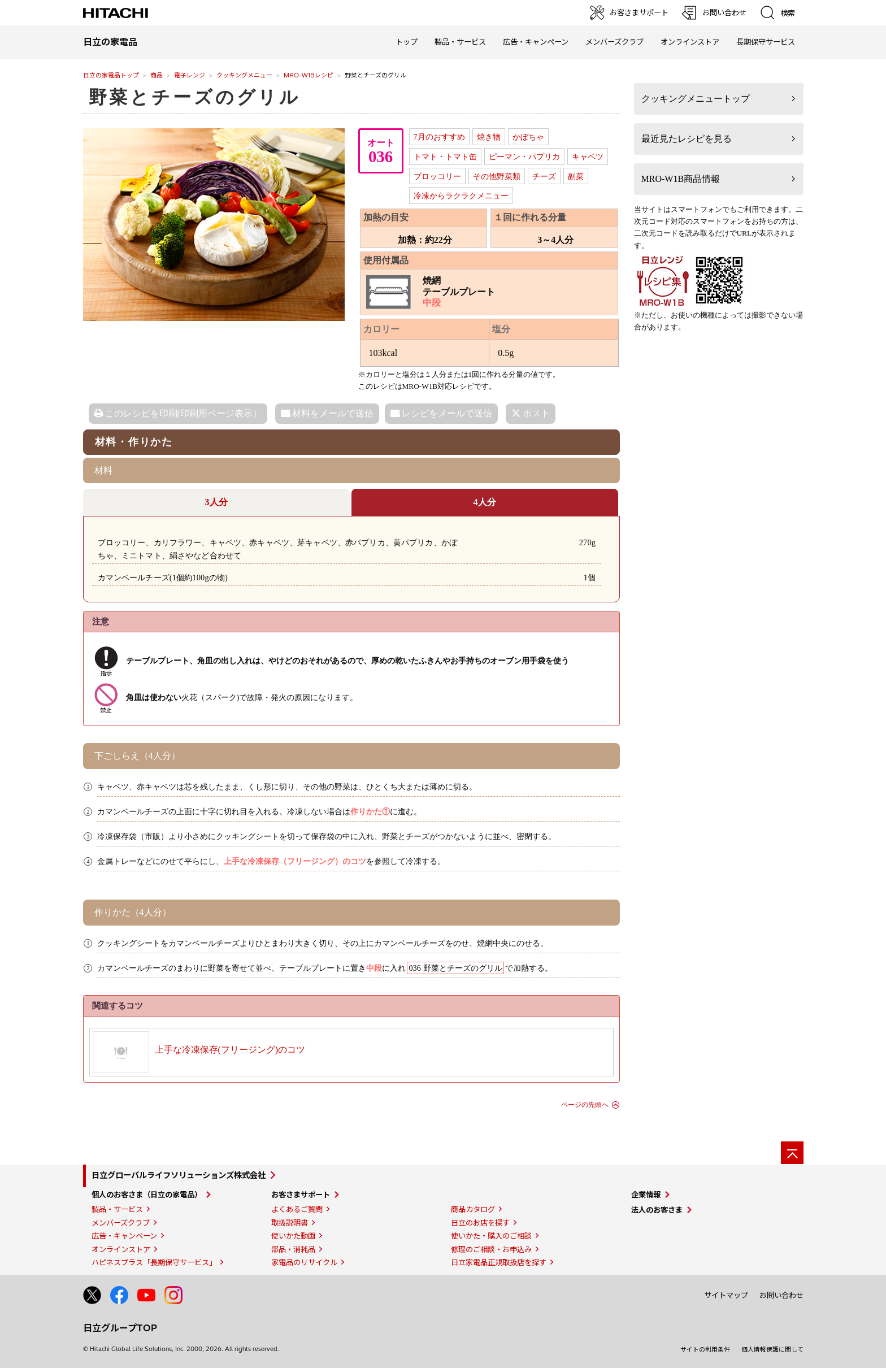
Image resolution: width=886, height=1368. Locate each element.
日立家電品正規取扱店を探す (498, 1262)
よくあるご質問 (297, 1209)
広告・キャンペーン (124, 1235)
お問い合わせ (781, 1295)
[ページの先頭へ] (792, 1152)
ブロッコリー (437, 176)
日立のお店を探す (480, 1222)
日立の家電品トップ (111, 75)
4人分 (485, 502)
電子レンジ (189, 75)
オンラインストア (690, 41)
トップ (407, 41)
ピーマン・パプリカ (524, 156)
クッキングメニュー (244, 75)
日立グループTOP (120, 1328)
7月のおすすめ (439, 136)
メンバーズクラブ (614, 41)
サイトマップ (726, 1295)
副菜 (576, 176)
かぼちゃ (528, 136)
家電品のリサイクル (304, 1262)
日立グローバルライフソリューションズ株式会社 (179, 1175)
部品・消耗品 (293, 1249)
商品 (156, 75)
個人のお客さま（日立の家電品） (147, 1194)
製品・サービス (117, 1209)
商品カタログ (473, 1209)
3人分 (216, 502)
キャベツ (587, 156)
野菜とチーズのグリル (195, 97)
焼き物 (489, 136)
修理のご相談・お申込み (491, 1249)
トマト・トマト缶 (445, 156)
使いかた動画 (293, 1235)
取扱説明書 (289, 1222)
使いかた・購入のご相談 (491, 1235)
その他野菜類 (496, 176)
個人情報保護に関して (772, 1349)
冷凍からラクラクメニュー (461, 195)
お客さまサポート (300, 1194)
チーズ (544, 176)
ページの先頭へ (585, 1105)
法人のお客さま (657, 1209)
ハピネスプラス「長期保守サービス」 (154, 1262)
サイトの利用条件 (705, 1349)
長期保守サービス (765, 41)
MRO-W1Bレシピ (308, 75)
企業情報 (646, 1194)
